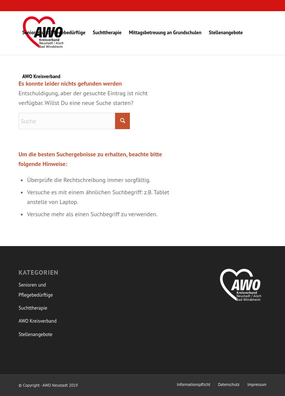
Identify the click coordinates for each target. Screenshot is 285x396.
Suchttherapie (33, 308)
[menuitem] (54, 33)
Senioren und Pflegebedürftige (36, 290)
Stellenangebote (35, 334)
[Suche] (74, 121)
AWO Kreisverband (37, 321)
